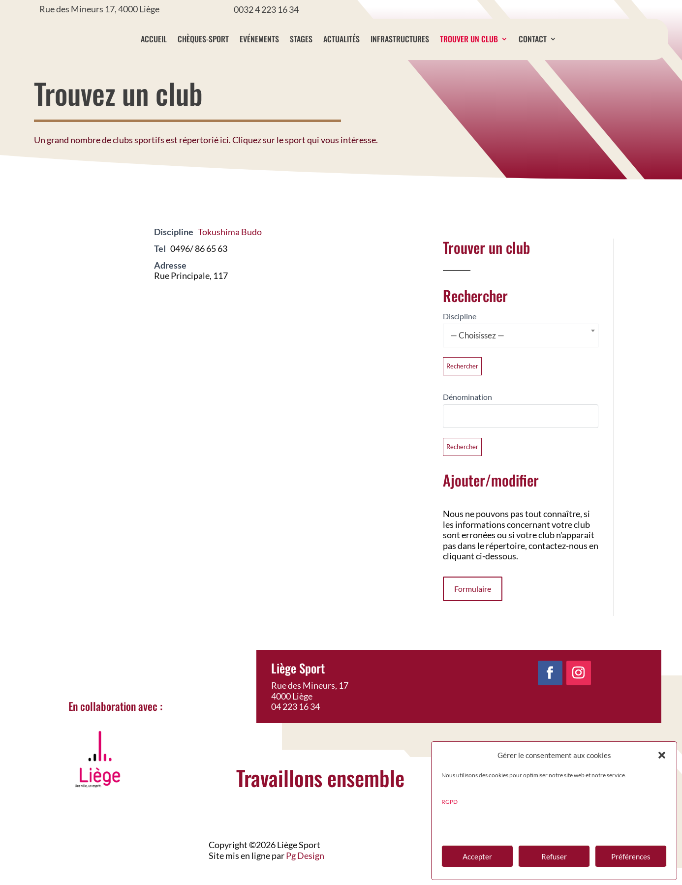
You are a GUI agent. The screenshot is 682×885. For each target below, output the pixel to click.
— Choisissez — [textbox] (477, 352)
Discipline (459, 333)
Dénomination (467, 414)
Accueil (174, 39)
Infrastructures (420, 39)
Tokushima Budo (230, 249)
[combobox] (520, 353)
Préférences (631, 856)
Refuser (554, 856)
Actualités (362, 39)
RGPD (449, 801)
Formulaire (472, 605)
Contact (553, 39)
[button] (662, 755)
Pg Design (305, 872)
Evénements (280, 39)
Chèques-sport (223, 39)
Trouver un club (490, 39)
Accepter (477, 856)
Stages (321, 39)
